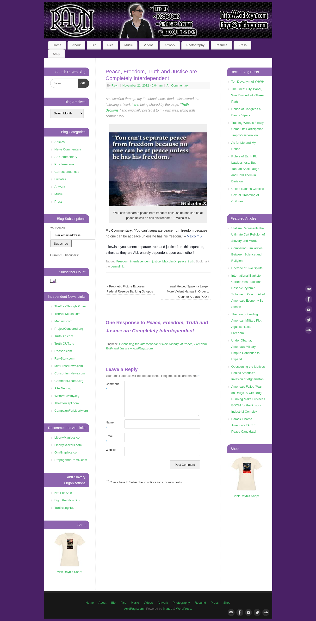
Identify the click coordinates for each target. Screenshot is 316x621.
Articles (60, 142)
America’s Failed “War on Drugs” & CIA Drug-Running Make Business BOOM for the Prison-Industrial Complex (248, 399)
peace (182, 261)
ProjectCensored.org (69, 328)
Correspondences (67, 172)
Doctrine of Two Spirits (247, 268)
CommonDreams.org (69, 381)
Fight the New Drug (68, 500)
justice (156, 261)
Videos (148, 45)
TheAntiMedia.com (68, 314)
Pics (110, 45)
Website (110, 450)
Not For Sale (63, 493)
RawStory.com (65, 358)
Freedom (122, 261)
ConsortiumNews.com (70, 373)
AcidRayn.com (134, 608)
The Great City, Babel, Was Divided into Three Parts (247, 95)
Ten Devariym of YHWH (247, 81)
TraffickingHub (64, 507)
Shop (56, 54)
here (135, 104)
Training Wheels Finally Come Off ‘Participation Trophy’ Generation (247, 129)
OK (82, 83)
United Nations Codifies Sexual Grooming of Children (247, 195)
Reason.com (63, 351)
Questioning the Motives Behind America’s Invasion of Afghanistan (248, 373)
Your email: (58, 228)
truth (191, 261)
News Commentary (68, 149)
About (76, 45)
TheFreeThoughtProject (71, 306)
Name (110, 425)
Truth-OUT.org (64, 343)
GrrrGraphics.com (67, 452)
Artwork (169, 45)
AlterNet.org (63, 388)
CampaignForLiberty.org (71, 410)
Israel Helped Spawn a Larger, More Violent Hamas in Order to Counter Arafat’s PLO (188, 291)
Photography (195, 45)
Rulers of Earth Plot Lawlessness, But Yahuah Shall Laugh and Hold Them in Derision (245, 169)
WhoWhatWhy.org (67, 395)
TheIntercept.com (67, 403)
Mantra (167, 608)
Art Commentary (178, 85)
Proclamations (64, 164)
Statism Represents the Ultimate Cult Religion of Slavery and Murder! (248, 234)
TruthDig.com (64, 336)
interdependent (140, 261)
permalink (117, 266)
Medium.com (63, 321)
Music (128, 45)
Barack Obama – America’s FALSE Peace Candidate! (243, 425)
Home (57, 45)
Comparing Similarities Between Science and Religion (247, 254)
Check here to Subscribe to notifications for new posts (144, 482)
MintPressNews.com (69, 366)
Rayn (115, 85)
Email (109, 439)
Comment (110, 386)
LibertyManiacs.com (68, 437)
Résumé (222, 45)
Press (242, 45)
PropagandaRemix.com (71, 460)
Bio (94, 45)
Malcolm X (194, 236)
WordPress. (184, 608)
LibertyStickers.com (68, 445)
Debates (60, 179)
